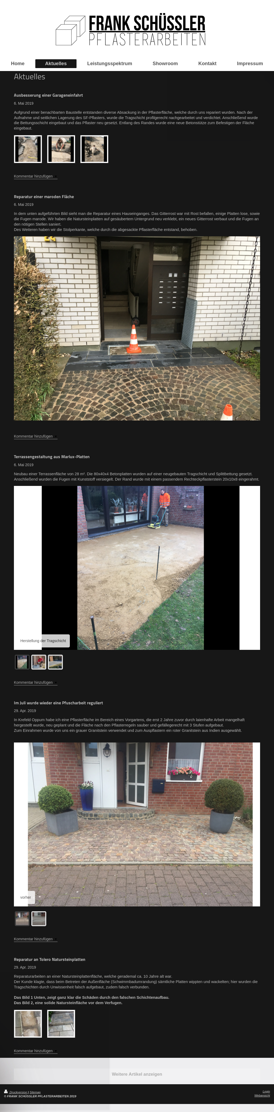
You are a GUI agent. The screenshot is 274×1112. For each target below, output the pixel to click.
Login (266, 1091)
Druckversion (16, 1092)
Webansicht (262, 1095)
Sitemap (35, 1092)
